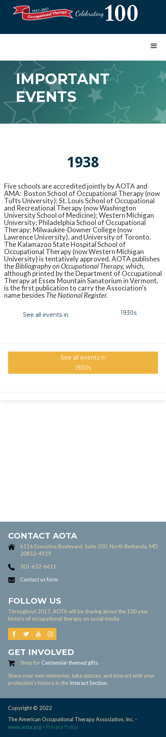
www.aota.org (25, 727)
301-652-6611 (38, 566)
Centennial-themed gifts (70, 662)
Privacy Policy (62, 727)
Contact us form (39, 579)
